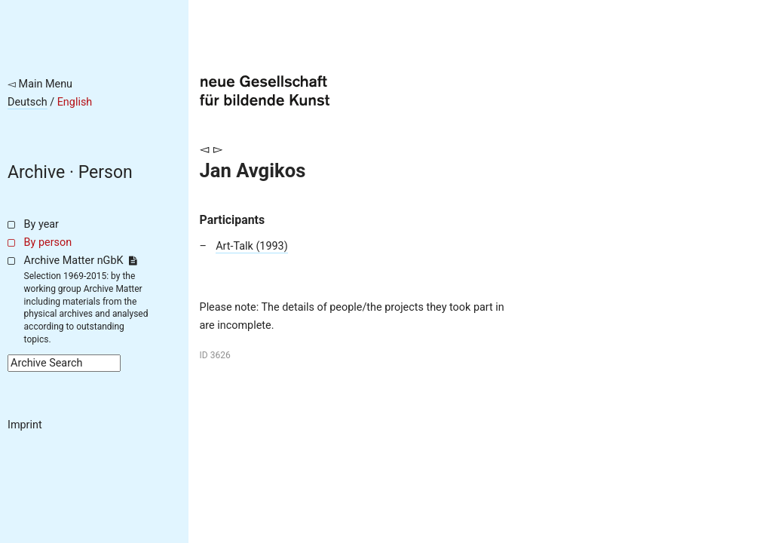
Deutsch (27, 102)
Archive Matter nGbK (80, 260)
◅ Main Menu (40, 84)
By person (48, 242)
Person (105, 172)
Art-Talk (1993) (252, 246)
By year (41, 224)
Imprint (25, 425)
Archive (36, 172)
